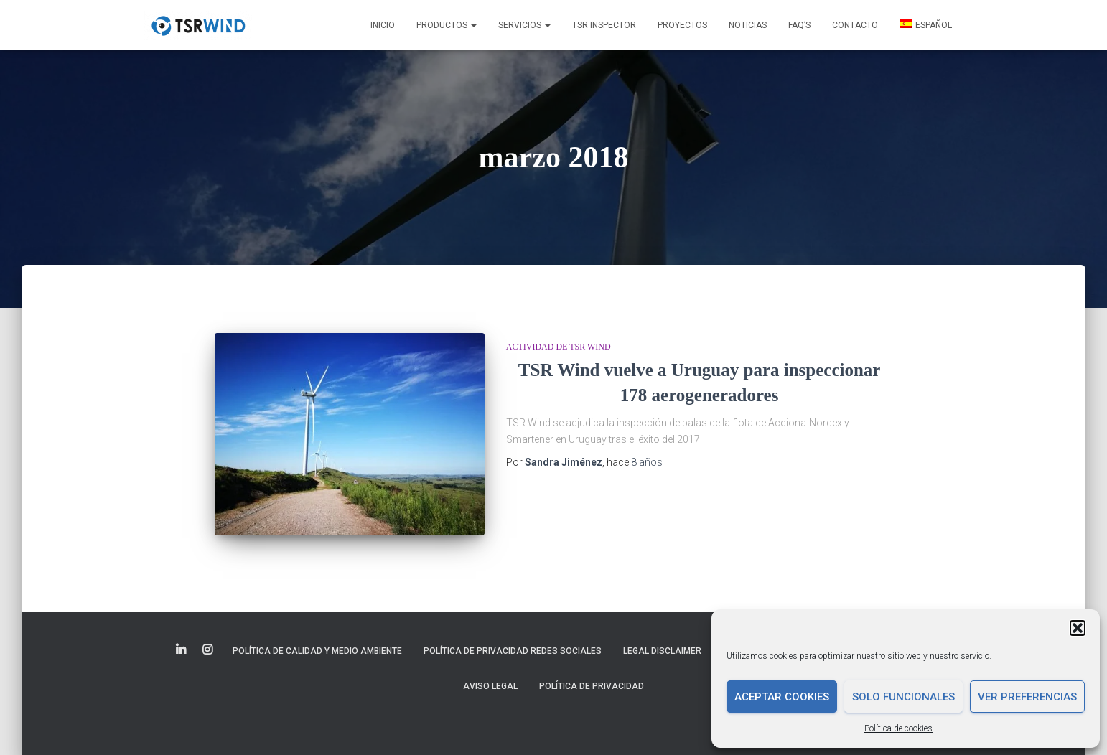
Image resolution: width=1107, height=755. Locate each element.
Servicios (524, 25)
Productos (446, 25)
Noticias (748, 25)
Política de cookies (898, 728)
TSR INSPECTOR (604, 25)
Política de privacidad (591, 686)
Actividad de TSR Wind (558, 347)
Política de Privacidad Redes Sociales (513, 651)
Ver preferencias (1027, 696)
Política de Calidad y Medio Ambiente (317, 651)
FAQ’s (799, 25)
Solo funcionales (903, 696)
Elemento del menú (182, 650)
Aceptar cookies (781, 696)
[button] (1077, 628)
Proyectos (682, 25)
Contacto (855, 25)
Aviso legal (490, 686)
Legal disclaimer (662, 651)
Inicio (382, 25)
